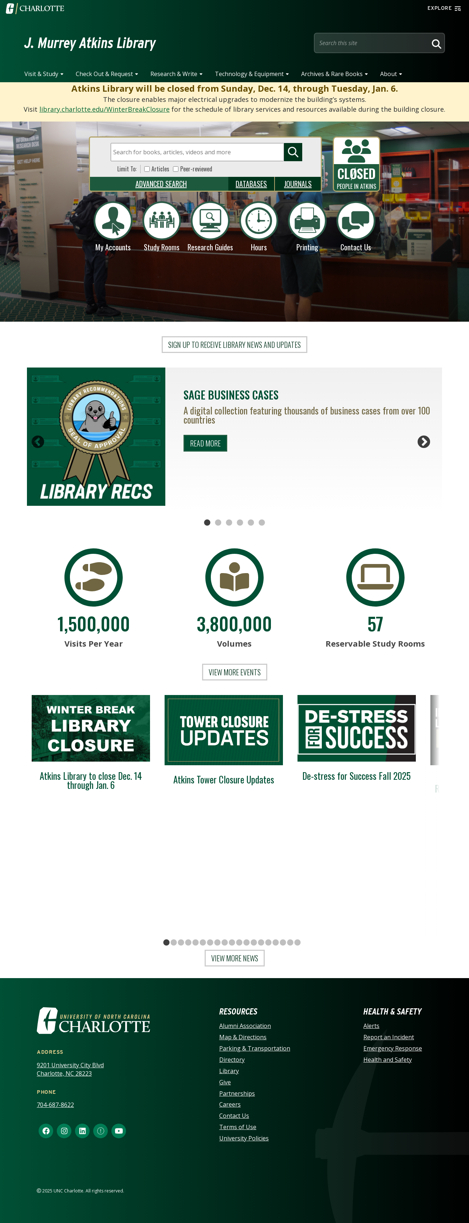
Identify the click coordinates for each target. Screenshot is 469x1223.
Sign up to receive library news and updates (234, 344)
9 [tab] (224, 944)
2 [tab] (218, 523)
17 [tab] (283, 944)
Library (229, 1071)
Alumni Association (245, 1026)
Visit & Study (41, 74)
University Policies (244, 1138)
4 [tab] (240, 523)
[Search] (435, 43)
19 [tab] (297, 944)
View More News (234, 958)
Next (424, 442)
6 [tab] (261, 523)
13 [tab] (253, 944)
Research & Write (173, 74)
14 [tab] (261, 944)
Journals (298, 183)
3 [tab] (229, 523)
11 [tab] (239, 944)
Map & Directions (243, 1037)
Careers (230, 1104)
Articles (160, 169)
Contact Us (234, 1116)
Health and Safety (387, 1060)
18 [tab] (290, 944)
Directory (232, 1060)
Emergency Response (392, 1048)
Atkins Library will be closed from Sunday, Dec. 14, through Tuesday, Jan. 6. (234, 88)
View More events (235, 672)
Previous (38, 442)
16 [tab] (275, 944)
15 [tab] (268, 944)
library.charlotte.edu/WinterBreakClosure (104, 109)
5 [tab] (251, 523)
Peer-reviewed (196, 169)
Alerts (371, 1026)
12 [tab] (246, 944)
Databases (251, 183)
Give (225, 1082)
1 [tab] (207, 523)
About (388, 74)
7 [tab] (210, 944)
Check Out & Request (104, 74)
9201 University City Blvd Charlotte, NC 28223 (70, 1069)
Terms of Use (237, 1127)
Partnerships (237, 1093)
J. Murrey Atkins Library (90, 43)
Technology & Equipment (249, 74)
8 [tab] (217, 944)
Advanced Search (161, 183)
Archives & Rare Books (332, 74)
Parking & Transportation (254, 1048)
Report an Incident (388, 1037)
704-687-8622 (55, 1105)
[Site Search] (372, 43)
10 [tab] (232, 944)
